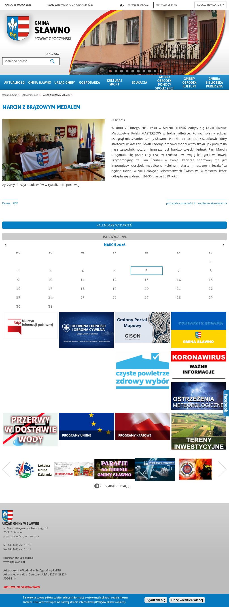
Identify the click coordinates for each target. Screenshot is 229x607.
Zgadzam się (155, 600)
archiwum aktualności (211, 203)
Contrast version (166, 4)
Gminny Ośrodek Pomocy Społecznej (164, 82)
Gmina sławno (39, 82)
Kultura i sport (114, 82)
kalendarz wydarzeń (114, 225)
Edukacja (139, 82)
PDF (15, 203)
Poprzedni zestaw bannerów (6, 469)
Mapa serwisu (52, 53)
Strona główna (9, 95)
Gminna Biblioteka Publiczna (214, 82)
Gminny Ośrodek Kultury (189, 82)
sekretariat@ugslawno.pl (18, 558)
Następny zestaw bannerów (222, 469)
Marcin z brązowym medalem (56, 95)
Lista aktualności (30, 95)
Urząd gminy (64, 82)
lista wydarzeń (114, 236)
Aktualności (14, 82)
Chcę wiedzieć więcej (187, 600)
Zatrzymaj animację (114, 485)
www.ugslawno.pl (14, 562)
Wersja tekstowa (138, 5)
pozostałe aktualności (179, 203)
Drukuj (6, 203)
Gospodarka (89, 82)
